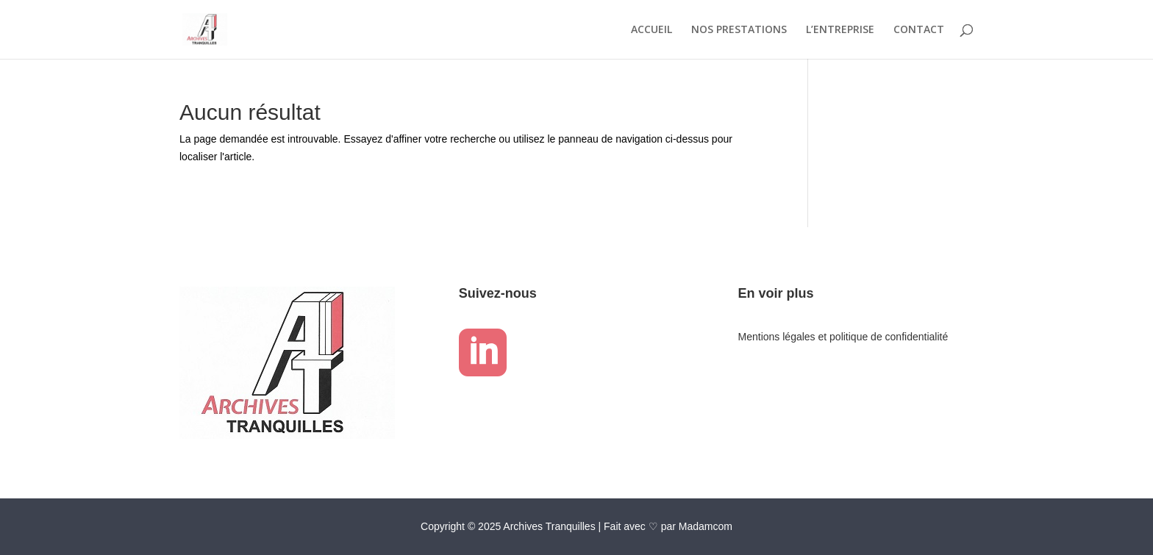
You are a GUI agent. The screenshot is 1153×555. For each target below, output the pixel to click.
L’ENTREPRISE (840, 30)
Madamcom (705, 526)
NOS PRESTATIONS (739, 30)
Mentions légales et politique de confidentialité (843, 337)
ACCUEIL (651, 30)
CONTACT (918, 30)
